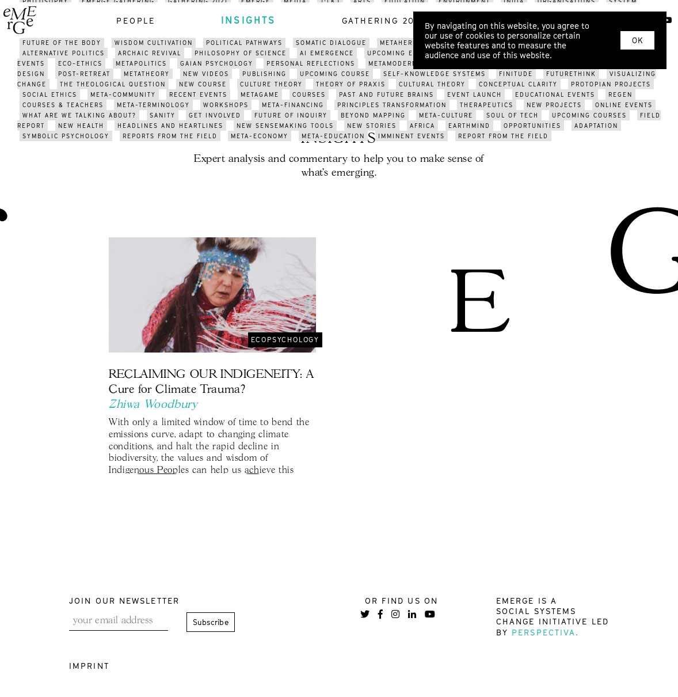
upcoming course (335, 73)
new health (81, 125)
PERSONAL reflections (310, 63)
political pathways (244, 42)
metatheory (147, 73)
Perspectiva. (545, 632)
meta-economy (259, 135)
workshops (226, 104)
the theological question (113, 84)
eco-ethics (80, 63)
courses (309, 94)
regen (620, 94)
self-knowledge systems (434, 73)
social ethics (49, 94)
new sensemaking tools (285, 125)
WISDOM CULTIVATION (154, 42)
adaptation (596, 125)
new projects (554, 104)
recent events (198, 94)
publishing (264, 73)
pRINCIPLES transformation (392, 104)
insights (248, 20)
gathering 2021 (384, 20)
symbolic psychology (65, 135)
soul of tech (512, 115)
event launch (474, 94)
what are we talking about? (79, 115)
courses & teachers (63, 104)
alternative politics (63, 53)
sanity (163, 115)
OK (637, 40)
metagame (260, 94)
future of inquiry (290, 115)
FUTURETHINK (571, 73)
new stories (372, 125)
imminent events (411, 135)
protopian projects (611, 84)
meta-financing (293, 104)
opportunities (532, 125)
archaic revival (149, 53)
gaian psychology (216, 63)
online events (624, 104)
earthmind (469, 125)
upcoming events (401, 53)
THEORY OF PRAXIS (351, 84)
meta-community (123, 94)
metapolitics (141, 63)
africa (422, 125)
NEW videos (206, 73)
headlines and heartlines (170, 125)
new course (203, 84)
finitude (516, 73)
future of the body (61, 42)
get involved (215, 115)
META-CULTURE (446, 115)
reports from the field (170, 135)
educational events (555, 94)
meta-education (333, 135)
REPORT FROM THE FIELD (503, 135)
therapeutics (486, 104)
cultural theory (432, 84)
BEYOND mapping (373, 115)
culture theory (271, 84)
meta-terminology (153, 104)
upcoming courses (589, 115)
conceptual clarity (518, 84)
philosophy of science (241, 53)
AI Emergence (327, 53)
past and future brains (386, 94)
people (135, 20)
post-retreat (84, 73)
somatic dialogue (331, 42)
